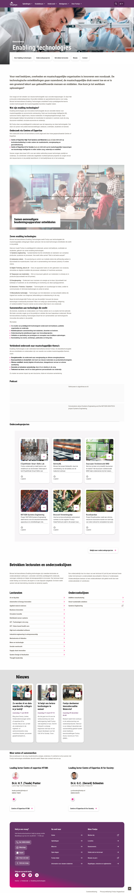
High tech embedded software (20, 630)
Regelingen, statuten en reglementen (103, 863)
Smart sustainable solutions (77, 602)
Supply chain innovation (18, 650)
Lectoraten (16, 593)
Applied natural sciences (18, 606)
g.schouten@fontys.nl (78, 790)
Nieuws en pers (103, 858)
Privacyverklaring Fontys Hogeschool (112, 892)
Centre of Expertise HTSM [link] (22, 808)
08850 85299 (75, 793)
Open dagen (67, 852)
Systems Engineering (75, 606)
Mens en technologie (17, 642)
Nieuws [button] (75, 58)
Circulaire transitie (16, 614)
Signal (19, 853)
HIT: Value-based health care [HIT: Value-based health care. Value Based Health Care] (19, 626)
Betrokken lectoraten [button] (61, 58)
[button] (116, 4)
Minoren (67, 846)
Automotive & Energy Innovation (20, 602)
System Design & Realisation (19, 655)
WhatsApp (21, 847)
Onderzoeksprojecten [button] (43, 58)
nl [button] (121, 4)
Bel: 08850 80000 (23, 842)
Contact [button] (84, 58)
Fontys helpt (67, 858)
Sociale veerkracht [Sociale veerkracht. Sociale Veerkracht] (16, 646)
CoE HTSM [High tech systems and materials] (51, 140)
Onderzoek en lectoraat (103, 852)
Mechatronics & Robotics (18, 638)
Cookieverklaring (91, 892)
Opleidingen (67, 841)
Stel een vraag (22, 863)
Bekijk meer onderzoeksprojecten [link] (103, 550)
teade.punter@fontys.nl (20, 790)
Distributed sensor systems (19, 618)
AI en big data (14, 598)
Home (67, 835)
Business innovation (16, 610)
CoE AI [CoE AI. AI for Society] (36, 147)
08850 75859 (16, 793)
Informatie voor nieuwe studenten (67, 863)
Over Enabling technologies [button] (22, 58)
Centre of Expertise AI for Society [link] (83, 808)
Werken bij (103, 835)
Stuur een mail (22, 858)
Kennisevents (103, 846)
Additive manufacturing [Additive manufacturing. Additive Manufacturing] (76, 598)
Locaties (103, 841)
